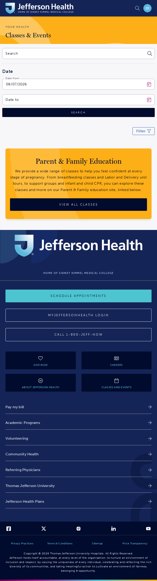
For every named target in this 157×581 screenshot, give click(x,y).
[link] (78, 407)
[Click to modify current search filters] (143, 131)
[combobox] (73, 53)
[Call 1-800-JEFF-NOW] (78, 334)
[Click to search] (78, 112)
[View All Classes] (78, 204)
